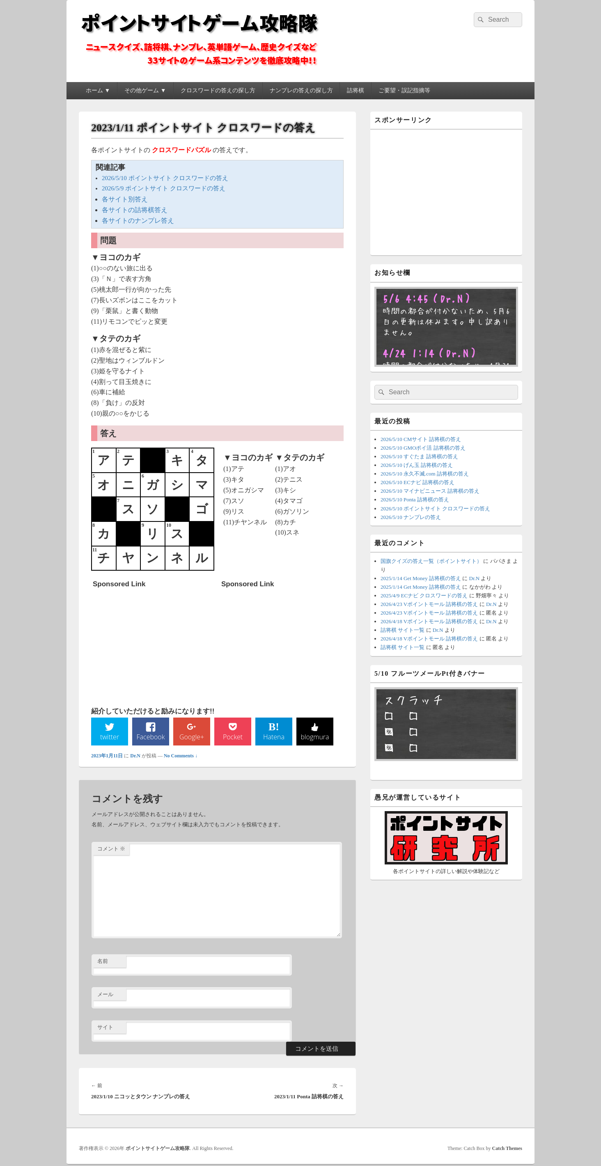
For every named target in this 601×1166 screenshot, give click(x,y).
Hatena (273, 738)
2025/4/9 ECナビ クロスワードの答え (424, 595)
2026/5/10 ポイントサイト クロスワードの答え (165, 178)
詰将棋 (355, 90)
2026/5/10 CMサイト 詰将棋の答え (421, 439)
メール (105, 995)
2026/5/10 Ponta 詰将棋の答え (415, 499)
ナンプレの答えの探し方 (301, 90)
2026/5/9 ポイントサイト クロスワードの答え (163, 188)
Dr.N (135, 757)
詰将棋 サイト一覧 (402, 630)
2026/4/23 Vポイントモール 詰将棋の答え (429, 604)
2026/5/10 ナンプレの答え (411, 517)
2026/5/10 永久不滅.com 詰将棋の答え (425, 474)
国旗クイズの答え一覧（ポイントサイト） (431, 561)
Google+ (191, 738)
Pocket (233, 738)
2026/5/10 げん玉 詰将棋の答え (417, 465)
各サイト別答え (125, 199)
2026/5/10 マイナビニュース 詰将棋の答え (430, 491)
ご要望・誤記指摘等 (404, 90)
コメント (111, 850)
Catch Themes (507, 1149)
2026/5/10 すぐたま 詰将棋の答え (419, 456)
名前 (102, 962)
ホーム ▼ (98, 90)
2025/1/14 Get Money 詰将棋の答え (421, 578)
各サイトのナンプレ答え (138, 220)
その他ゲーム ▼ (145, 90)
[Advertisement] (154, 643)
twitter (109, 738)
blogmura (314, 738)
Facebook (151, 738)
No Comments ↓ (180, 757)
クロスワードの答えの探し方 (218, 90)
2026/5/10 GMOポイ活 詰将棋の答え (423, 448)
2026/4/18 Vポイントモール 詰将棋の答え (429, 621)
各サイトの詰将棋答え (134, 209)
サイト (105, 1028)
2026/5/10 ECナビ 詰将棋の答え (417, 482)
